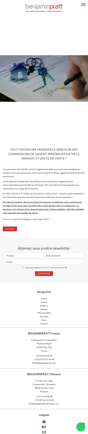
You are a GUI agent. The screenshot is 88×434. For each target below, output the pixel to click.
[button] (80, 426)
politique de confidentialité (50, 268)
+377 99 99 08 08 (44, 396)
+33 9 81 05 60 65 (44, 355)
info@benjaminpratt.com (44, 363)
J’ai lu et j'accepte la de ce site (46, 268)
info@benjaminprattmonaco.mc (44, 403)
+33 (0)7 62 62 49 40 (44, 359)
